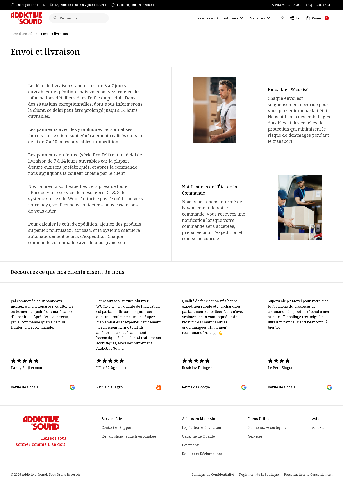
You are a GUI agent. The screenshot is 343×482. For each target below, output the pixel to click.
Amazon (318, 427)
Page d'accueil (21, 34)
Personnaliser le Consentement (308, 474)
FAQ (309, 5)
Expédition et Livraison (201, 427)
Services (255, 436)
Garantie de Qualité (198, 436)
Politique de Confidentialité (213, 474)
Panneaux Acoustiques (267, 427)
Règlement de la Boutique (259, 474)
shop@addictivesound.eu (135, 436)
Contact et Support (117, 427)
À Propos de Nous (287, 5)
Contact (323, 5)
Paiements (191, 445)
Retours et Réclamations (202, 453)
